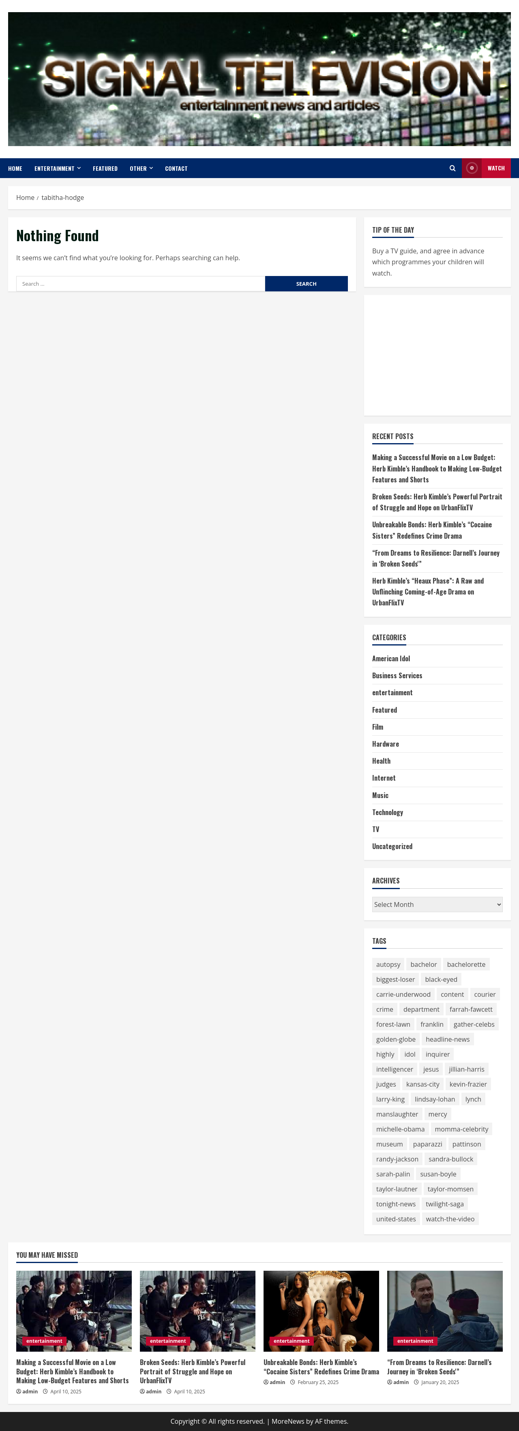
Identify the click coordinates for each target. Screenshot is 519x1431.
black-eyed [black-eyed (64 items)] (441, 979)
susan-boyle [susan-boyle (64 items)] (438, 1174)
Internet (384, 778)
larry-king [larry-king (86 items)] (390, 1099)
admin (30, 1391)
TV (375, 829)
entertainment (54, 168)
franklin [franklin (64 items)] (432, 1024)
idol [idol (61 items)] (410, 1054)
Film (377, 727)
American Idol (391, 658)
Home (15, 168)
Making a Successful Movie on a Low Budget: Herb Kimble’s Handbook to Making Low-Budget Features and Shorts (437, 468)
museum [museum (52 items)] (389, 1144)
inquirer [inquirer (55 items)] (438, 1054)
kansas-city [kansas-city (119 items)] (423, 1084)
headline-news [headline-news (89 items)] (448, 1039)
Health (381, 761)
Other (138, 168)
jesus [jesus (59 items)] (431, 1069)
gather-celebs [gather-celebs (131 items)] (474, 1024)
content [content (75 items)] (452, 994)
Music (380, 795)
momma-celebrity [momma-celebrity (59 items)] (462, 1129)
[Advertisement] (433, 353)
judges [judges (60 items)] (386, 1084)
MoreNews (288, 1421)
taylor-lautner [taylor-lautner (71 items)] (397, 1189)
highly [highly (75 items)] (385, 1054)
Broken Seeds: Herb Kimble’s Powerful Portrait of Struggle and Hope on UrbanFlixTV (192, 1371)
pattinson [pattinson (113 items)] (467, 1144)
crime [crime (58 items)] (384, 1009)
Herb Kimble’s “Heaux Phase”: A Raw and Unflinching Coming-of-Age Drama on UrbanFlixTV (428, 591)
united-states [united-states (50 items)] (396, 1218)
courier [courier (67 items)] (485, 994)
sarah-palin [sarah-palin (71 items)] (393, 1174)
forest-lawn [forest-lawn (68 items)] (393, 1024)
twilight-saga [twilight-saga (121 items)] (445, 1204)
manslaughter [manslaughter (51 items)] (397, 1114)
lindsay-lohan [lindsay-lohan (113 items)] (435, 1099)
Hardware (385, 744)
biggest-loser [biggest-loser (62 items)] (395, 979)
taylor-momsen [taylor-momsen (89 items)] (451, 1189)
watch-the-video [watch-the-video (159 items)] (450, 1218)
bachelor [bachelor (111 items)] (423, 964)
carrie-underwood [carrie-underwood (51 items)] (403, 994)
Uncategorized (392, 846)
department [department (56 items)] (421, 1009)
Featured (105, 168)
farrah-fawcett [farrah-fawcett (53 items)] (471, 1009)
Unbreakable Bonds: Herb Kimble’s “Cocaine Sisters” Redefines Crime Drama (321, 1366)
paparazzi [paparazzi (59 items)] (427, 1144)
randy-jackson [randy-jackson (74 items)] (397, 1159)
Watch (483, 168)
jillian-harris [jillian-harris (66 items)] (467, 1069)
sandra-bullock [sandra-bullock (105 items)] (451, 1159)
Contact (176, 168)
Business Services (397, 675)
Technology (387, 812)
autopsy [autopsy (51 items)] (388, 964)
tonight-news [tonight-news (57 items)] (396, 1204)
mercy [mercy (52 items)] (438, 1114)
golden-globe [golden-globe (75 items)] (396, 1039)
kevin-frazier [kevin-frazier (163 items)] (468, 1084)
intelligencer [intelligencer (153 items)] (394, 1069)
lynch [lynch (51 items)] (473, 1099)
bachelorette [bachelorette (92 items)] (466, 964)
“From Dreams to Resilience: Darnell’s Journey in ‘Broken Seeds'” (439, 1366)
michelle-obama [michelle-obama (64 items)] (400, 1129)
